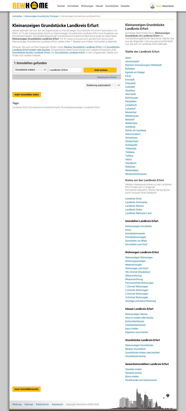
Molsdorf (130, 119)
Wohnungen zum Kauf (136, 268)
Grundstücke (111, 6)
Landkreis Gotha (133, 209)
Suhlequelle (131, 145)
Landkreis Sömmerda (136, 202)
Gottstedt (130, 87)
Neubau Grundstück (135, 349)
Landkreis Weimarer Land (138, 213)
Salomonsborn (132, 134)
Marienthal (130, 112)
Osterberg (130, 126)
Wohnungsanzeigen (135, 261)
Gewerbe (125, 6)
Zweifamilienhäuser (135, 325)
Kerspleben (131, 101)
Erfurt (128, 76)
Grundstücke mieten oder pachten (142, 352)
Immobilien (73, 6)
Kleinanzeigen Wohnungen (139, 257)
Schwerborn (131, 137)
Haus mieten (131, 328)
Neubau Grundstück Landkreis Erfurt (82, 47)
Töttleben (130, 152)
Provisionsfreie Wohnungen (139, 283)
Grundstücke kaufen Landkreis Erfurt (31, 52)
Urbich (128, 159)
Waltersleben (131, 170)
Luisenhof (130, 108)
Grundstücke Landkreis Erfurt (70, 52)
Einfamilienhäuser (134, 321)
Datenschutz (42, 404)
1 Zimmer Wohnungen (136, 286)
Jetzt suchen (100, 70)
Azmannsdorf (132, 61)
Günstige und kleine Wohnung (140, 301)
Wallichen (130, 166)
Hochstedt (130, 94)
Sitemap (28, 404)
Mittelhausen (132, 116)
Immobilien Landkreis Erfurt (141, 221)
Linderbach (131, 105)
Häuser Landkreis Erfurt (139, 308)
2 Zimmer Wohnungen (136, 290)
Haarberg (130, 90)
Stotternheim (131, 141)
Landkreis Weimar (134, 206)
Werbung (17, 404)
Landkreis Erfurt (133, 198)
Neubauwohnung (134, 279)
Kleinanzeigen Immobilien (138, 226)
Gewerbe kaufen (133, 373)
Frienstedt (130, 83)
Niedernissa (131, 123)
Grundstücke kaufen (135, 356)
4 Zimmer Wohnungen (136, 297)
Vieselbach (130, 163)
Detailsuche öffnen (107, 77)
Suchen (61, 6)
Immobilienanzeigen (135, 237)
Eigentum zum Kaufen (136, 332)
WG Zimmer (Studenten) (137, 272)
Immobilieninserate (135, 233)
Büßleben (130, 68)
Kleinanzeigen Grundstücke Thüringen (42, 16)
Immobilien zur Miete (136, 240)
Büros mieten (132, 376)
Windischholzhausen (136, 174)
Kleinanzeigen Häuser (136, 314)
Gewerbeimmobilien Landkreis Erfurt (147, 364)
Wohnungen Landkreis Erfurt (142, 252)
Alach (128, 57)
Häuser (99, 6)
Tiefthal (129, 155)
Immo (128, 230)
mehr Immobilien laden (27, 94)
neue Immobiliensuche (26, 389)
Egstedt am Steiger (135, 72)
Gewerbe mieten (133, 369)
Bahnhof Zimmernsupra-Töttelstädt (143, 65)
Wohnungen (87, 6)
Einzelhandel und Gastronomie (141, 380)
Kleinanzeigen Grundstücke (139, 345)
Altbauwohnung (133, 275)
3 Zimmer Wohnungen (136, 293)
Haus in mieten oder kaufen (139, 317)
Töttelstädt (130, 148)
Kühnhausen (131, 97)
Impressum (57, 404)
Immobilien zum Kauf (136, 244)
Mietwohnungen (133, 264)
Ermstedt (129, 79)
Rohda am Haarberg (135, 130)
